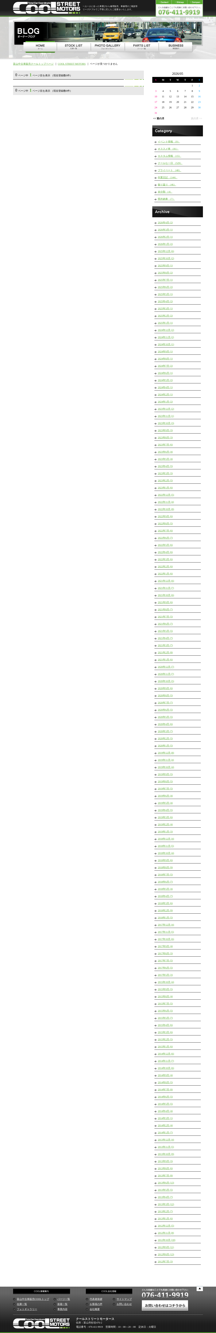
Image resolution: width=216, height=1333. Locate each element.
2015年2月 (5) (165, 1039)
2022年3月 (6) (165, 559)
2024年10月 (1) (166, 344)
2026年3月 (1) (165, 229)
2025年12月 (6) (166, 251)
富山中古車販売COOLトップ (33, 1299)
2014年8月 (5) (165, 1082)
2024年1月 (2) (165, 401)
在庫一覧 (22, 1304)
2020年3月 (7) (165, 731)
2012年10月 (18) (166, 1240)
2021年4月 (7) (165, 638)
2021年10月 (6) (166, 595)
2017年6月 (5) (165, 967)
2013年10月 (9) (166, 1154)
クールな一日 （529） (170, 163)
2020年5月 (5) (165, 716)
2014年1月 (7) (165, 1132)
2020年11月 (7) (166, 674)
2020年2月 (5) (165, 738)
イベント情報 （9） (169, 141)
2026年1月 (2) (165, 244)
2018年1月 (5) (165, 917)
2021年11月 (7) (166, 588)
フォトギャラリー (27, 1309)
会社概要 (95, 1309)
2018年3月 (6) (165, 903)
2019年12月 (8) (166, 752)
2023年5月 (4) (165, 459)
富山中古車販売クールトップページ (33, 63)
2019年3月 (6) (165, 817)
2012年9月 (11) (166, 1247)
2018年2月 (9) (165, 910)
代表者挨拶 (96, 1299)
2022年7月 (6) (165, 530)
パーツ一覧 (63, 1299)
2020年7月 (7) (165, 702)
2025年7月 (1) (165, 279)
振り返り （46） (167, 184)
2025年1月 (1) (165, 322)
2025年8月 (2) (165, 272)
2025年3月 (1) (165, 308)
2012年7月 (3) (165, 1261)
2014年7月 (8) (165, 1089)
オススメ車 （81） (168, 148)
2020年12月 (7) (166, 666)
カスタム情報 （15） (169, 155)
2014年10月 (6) (166, 1068)
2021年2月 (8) (165, 652)
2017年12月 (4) (166, 924)
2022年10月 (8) (166, 509)
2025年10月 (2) (166, 258)
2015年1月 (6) (165, 1046)
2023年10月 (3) (166, 423)
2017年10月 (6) (166, 939)
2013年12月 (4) (166, 1139)
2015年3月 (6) (165, 1032)
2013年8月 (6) (165, 1168)
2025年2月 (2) (165, 315)
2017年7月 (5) (165, 960)
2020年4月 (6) (165, 724)
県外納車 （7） (166, 198)
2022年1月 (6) (165, 573)
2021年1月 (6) (165, 659)
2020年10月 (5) (166, 681)
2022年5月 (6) (165, 545)
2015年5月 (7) (165, 1017)
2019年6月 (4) (165, 795)
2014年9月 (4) (165, 1075)
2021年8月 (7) (165, 609)
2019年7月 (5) (165, 788)
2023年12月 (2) (166, 408)
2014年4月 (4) (165, 1111)
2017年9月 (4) (165, 946)
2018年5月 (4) (165, 888)
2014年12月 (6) (166, 1053)
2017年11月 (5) (166, 931)
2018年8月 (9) (165, 867)
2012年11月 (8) (166, 1232)
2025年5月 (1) (165, 294)
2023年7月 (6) (165, 444)
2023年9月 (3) (165, 430)
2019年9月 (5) (165, 774)
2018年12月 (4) (166, 838)
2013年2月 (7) (165, 1211)
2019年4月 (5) (165, 810)
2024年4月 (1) (165, 387)
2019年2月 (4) (165, 824)
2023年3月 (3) (165, 473)
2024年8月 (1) (165, 358)
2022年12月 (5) (166, 494)
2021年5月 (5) (165, 631)
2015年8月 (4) (165, 996)
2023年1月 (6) (165, 487)
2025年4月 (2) (165, 301)
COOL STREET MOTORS (72, 63)
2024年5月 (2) (165, 380)
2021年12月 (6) (166, 580)
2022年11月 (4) (166, 502)
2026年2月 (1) (165, 236)
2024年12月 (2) (166, 330)
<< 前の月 (158, 118)
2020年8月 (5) (165, 695)
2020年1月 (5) (165, 745)
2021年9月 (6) (165, 602)
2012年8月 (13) (166, 1254)
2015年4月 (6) (165, 1025)
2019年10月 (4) (166, 767)
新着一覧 (62, 1304)
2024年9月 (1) (165, 351)
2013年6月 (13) (166, 1182)
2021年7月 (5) (165, 616)
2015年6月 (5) (165, 1010)
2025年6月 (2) (165, 287)
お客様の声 (96, 1304)
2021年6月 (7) (165, 623)
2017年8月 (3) (165, 953)
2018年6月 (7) (165, 881)
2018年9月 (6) (165, 860)
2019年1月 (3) (165, 831)
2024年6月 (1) (165, 373)
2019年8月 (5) (165, 781)
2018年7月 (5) (165, 874)
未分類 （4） (165, 191)
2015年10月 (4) (166, 982)
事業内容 (62, 1309)
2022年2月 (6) (165, 566)
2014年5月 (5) (165, 1103)
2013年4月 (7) (165, 1197)
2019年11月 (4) (166, 759)
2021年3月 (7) (165, 645)
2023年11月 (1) (166, 416)
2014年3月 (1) (165, 1118)
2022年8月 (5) (165, 523)
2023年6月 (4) (165, 451)
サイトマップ (124, 1299)
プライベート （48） (169, 170)
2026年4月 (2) (165, 222)
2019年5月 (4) (165, 802)
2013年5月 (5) (165, 1189)
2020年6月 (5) (165, 709)
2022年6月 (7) (165, 537)
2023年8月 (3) (165, 437)
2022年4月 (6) (165, 552)
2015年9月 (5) (165, 989)
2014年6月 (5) (165, 1096)
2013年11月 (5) (166, 1146)
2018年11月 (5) (166, 845)
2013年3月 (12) (166, 1204)
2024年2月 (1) (165, 394)
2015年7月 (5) (165, 1003)
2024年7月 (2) (165, 365)
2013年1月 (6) (165, 1218)
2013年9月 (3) (165, 1161)
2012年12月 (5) (166, 1225)
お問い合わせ (124, 1304)
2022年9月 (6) (165, 516)
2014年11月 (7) (166, 1060)
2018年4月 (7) (165, 896)
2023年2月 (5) (165, 480)
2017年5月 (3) (165, 974)
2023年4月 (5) (165, 466)
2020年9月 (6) (165, 688)
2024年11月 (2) (166, 337)
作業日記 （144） (167, 177)
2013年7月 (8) (165, 1175)
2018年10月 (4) (166, 853)
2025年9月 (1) (165, 265)
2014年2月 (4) (165, 1125)
